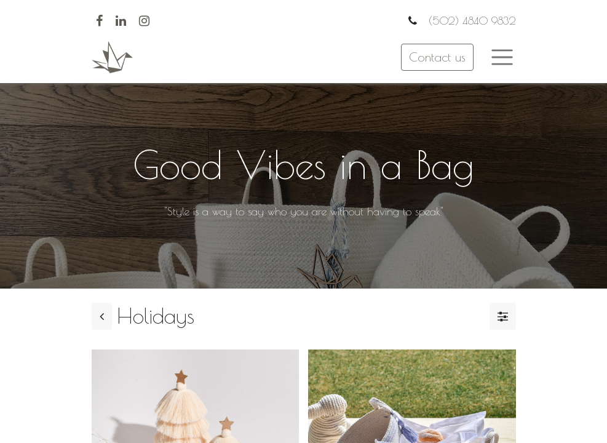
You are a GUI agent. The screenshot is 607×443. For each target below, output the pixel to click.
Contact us (437, 57)
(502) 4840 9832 (470, 20)
